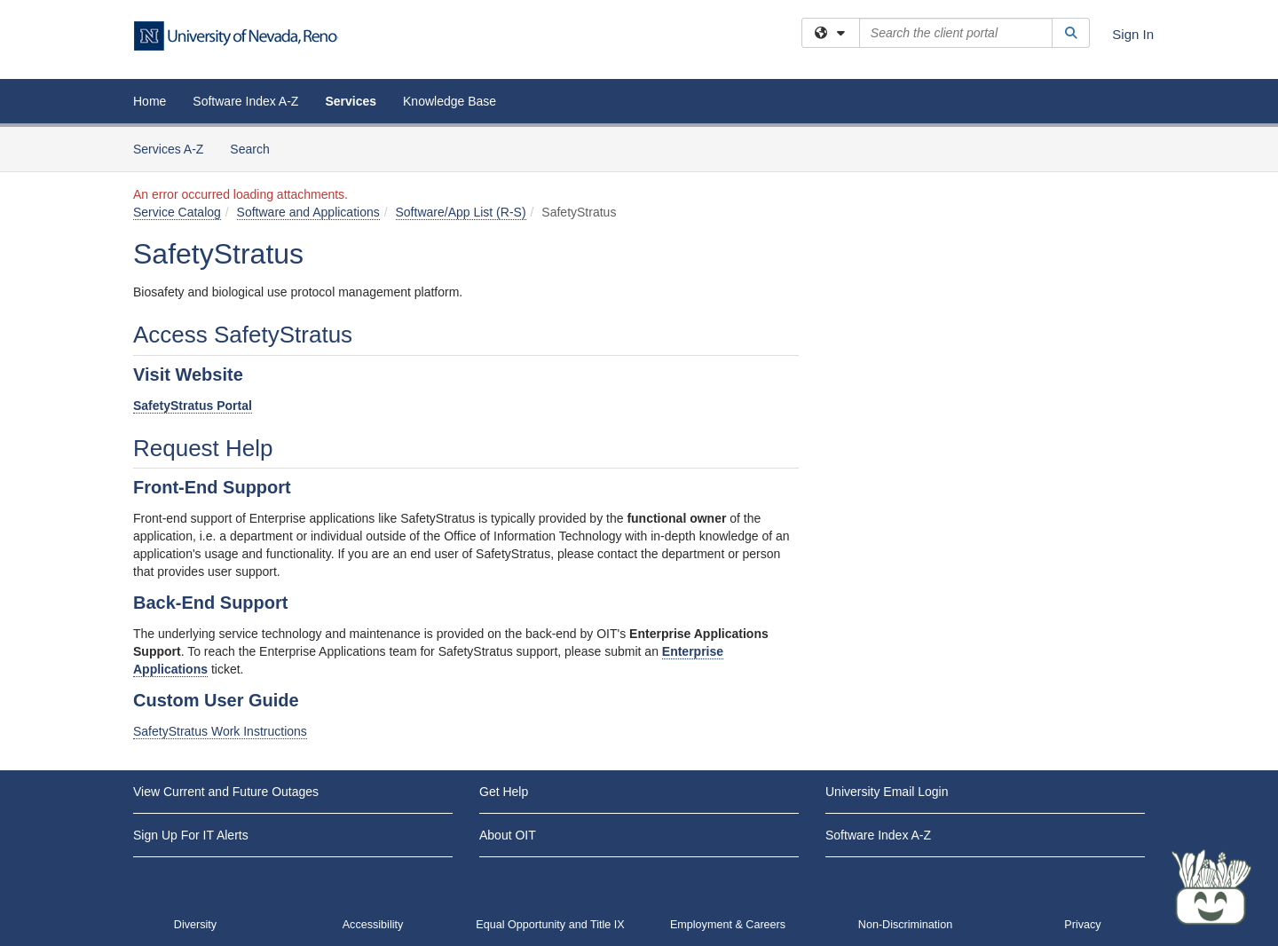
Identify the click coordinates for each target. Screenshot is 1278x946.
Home (149, 101)
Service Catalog (177, 212)
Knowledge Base (449, 101)
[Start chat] (1211, 888)
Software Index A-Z (245, 101)
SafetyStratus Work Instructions (220, 731)
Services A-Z (168, 149)
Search (256, 147)
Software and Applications (308, 212)
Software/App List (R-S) (461, 212)
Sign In (1133, 34)
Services (350, 101)
